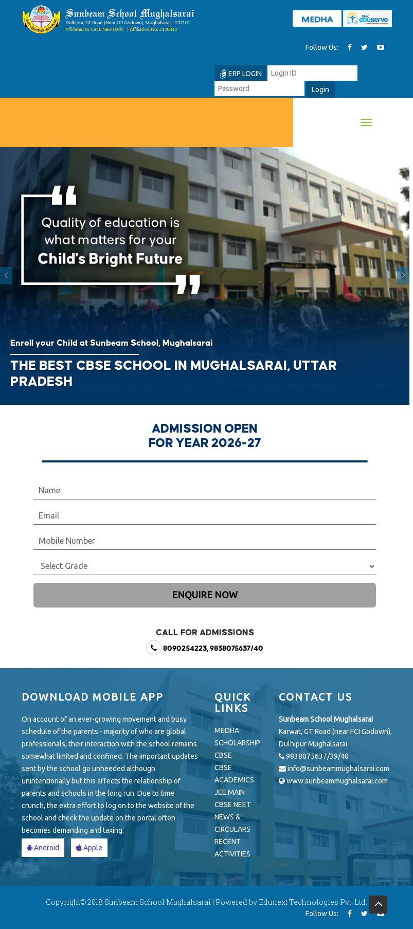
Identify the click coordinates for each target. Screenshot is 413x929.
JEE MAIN (229, 792)
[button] (6, 276)
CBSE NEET (232, 804)
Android (43, 848)
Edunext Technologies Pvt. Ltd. (313, 902)
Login (320, 89)
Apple (89, 848)
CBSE (223, 755)
